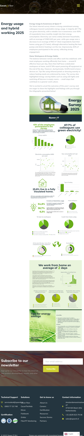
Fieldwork (25, 414)
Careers (43, 406)
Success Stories (46, 417)
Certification (44, 410)
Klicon (23, 410)
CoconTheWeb (26, 406)
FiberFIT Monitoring (28, 421)
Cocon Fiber (25, 403)
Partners (43, 421)
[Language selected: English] (71, 434)
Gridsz (23, 417)
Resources (44, 414)
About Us (43, 403)
